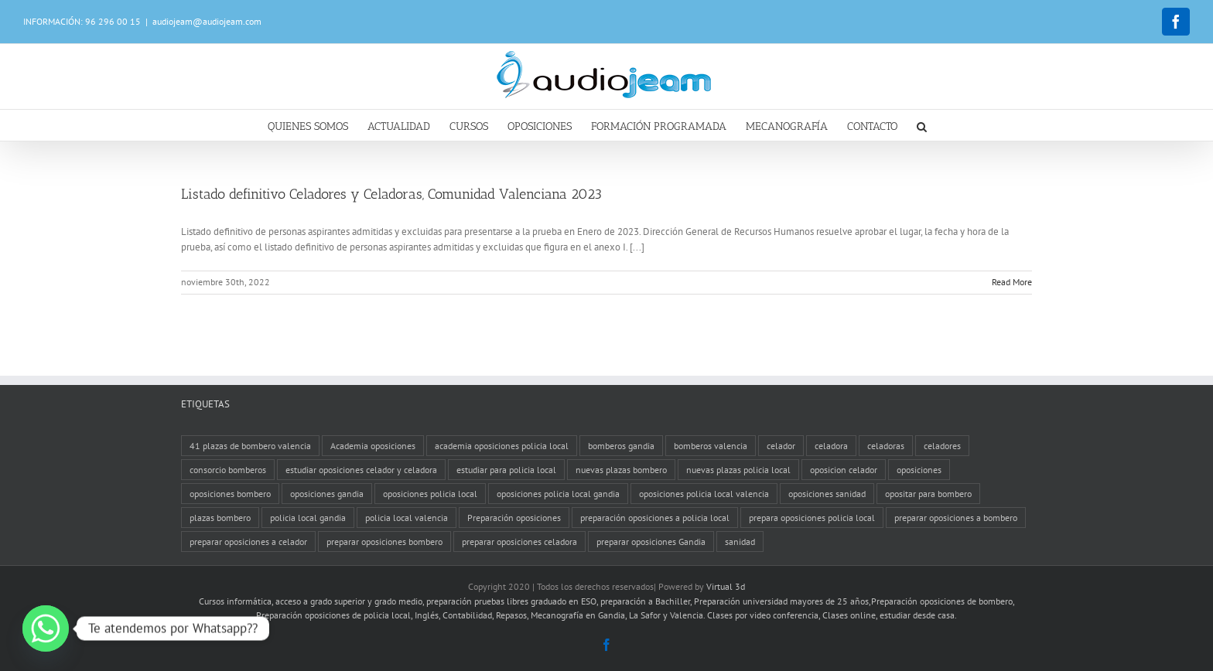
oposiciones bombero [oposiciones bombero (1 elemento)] (230, 493)
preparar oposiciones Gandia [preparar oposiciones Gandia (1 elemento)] (651, 541)
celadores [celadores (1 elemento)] (942, 445)
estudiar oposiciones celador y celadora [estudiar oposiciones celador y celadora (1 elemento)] (361, 469)
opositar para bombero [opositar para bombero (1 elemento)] (928, 493)
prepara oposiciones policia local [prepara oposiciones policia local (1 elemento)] (812, 517)
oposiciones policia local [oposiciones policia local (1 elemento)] (430, 493)
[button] (922, 125)
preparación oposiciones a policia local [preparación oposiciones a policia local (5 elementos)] (655, 517)
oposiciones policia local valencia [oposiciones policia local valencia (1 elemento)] (704, 493)
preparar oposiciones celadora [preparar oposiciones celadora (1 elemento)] (519, 541)
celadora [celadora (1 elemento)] (831, 445)
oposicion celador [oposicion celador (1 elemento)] (843, 469)
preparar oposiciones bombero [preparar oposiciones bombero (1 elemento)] (384, 541)
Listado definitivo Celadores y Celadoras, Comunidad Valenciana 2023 (391, 194)
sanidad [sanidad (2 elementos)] (740, 541)
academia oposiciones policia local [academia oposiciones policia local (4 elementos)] (502, 445)
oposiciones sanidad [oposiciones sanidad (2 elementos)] (827, 493)
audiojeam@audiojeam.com (206, 21)
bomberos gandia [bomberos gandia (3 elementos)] (621, 445)
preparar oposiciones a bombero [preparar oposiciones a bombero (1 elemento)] (955, 517)
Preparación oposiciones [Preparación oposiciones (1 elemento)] (514, 517)
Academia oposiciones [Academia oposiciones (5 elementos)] (372, 445)
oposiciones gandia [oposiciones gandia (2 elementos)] (327, 493)
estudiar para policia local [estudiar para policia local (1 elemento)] (506, 469)
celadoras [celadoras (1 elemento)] (885, 445)
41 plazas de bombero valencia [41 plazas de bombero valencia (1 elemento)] (250, 445)
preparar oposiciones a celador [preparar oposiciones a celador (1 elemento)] (248, 541)
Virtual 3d (725, 586)
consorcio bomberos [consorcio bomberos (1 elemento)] (228, 469)
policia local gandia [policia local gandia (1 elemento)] (308, 517)
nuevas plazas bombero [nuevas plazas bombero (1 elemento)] (621, 469)
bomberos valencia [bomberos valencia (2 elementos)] (710, 445)
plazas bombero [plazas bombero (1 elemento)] (220, 517)
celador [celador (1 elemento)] (781, 445)
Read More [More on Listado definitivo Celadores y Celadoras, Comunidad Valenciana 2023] (1012, 282)
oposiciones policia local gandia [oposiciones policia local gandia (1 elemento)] (558, 493)
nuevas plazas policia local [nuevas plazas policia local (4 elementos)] (738, 469)
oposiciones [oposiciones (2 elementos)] (919, 469)
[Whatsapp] (45, 628)
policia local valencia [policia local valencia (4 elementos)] (406, 517)
